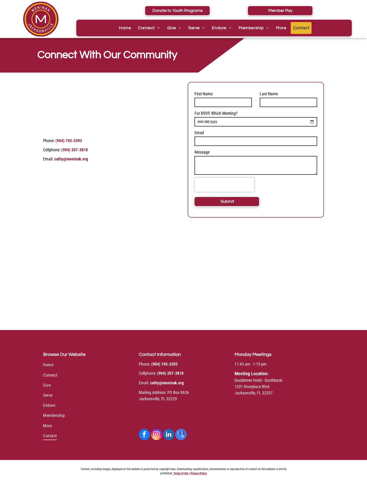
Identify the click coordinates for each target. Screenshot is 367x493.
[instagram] (156, 435)
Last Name (269, 93)
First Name (204, 93)
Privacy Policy (199, 473)
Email (199, 132)
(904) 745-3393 (68, 140)
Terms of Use (180, 473)
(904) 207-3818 (74, 149)
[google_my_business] (181, 435)
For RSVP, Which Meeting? (216, 113)
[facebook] (144, 435)
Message (202, 152)
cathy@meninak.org (71, 158)
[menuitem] (124, 28)
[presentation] (224, 185)
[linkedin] (168, 435)
